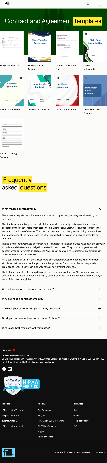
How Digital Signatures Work (51, 421)
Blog (75, 410)
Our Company (44, 410)
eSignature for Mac (10, 415)
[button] (53, 209)
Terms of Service (45, 436)
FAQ (75, 426)
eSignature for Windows (13, 410)
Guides (76, 415)
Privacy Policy (99, 452)
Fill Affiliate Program (47, 426)
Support (41, 431)
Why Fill (41, 415)
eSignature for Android (12, 426)
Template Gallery (81, 421)
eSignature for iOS (10, 421)
